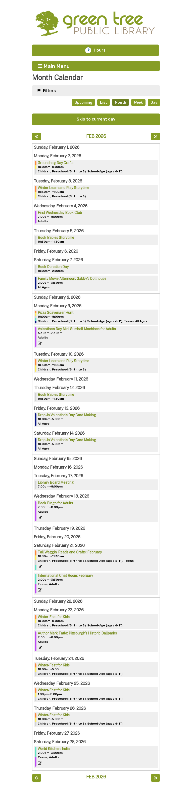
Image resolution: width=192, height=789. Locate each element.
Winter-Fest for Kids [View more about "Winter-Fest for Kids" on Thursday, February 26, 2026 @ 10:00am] (54, 715)
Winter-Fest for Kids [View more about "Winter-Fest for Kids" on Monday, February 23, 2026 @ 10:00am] (54, 617)
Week (138, 102)
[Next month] (155, 136)
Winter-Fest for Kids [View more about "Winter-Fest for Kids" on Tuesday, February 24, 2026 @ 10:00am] (54, 665)
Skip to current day (96, 119)
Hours (102, 50)
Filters (49, 90)
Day (154, 102)
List (103, 102)
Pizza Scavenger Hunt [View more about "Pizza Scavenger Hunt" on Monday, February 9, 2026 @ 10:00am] (55, 312)
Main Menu (54, 66)
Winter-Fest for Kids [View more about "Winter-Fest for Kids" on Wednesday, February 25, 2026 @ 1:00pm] (54, 690)
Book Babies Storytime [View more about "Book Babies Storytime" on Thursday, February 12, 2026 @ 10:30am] (56, 394)
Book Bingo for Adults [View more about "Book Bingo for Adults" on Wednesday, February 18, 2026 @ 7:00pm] (55, 503)
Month (120, 102)
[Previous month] (36, 136)
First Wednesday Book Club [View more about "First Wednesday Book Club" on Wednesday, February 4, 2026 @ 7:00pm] (60, 212)
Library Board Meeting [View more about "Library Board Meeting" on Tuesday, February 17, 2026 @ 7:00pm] (56, 482)
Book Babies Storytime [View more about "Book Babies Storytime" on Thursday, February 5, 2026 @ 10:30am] (56, 237)
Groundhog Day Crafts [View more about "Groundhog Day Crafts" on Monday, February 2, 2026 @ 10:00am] (55, 163)
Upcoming (83, 102)
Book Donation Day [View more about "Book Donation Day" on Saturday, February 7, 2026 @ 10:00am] (53, 267)
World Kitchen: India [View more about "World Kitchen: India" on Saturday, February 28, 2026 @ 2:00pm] (54, 748)
